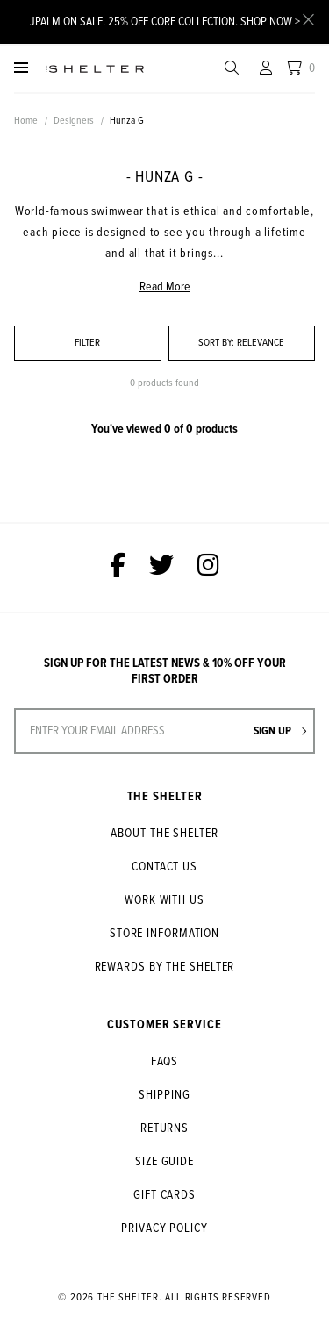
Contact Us (164, 867)
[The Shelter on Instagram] (208, 568)
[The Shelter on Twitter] (161, 568)
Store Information (164, 934)
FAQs (165, 1062)
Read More (164, 287)
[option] (164, 139)
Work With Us (164, 900)
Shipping (164, 1095)
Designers (74, 121)
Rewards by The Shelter (165, 967)
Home (26, 121)
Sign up (280, 731)
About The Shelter (164, 834)
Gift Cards (164, 1195)
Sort (216, 343)
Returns (164, 1128)
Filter (87, 343)
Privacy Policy (164, 1228)
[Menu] (21, 69)
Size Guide (164, 1162)
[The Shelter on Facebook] (117, 568)
